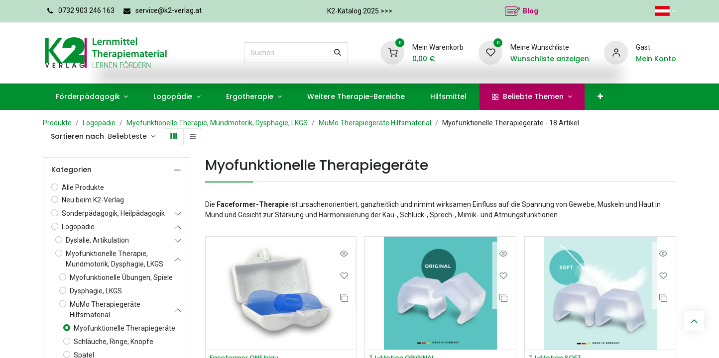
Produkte (57, 123)
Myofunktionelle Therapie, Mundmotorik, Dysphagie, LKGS (217, 123)
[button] (132, 136)
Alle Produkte (83, 187)
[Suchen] (338, 53)
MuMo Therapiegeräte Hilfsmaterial (375, 123)
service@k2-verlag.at (168, 10)
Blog (530, 11)
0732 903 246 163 (86, 10)
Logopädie (99, 123)
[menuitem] (92, 97)
